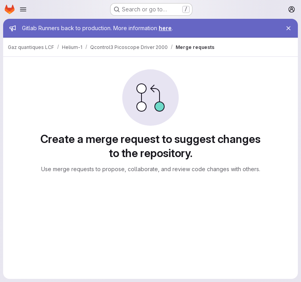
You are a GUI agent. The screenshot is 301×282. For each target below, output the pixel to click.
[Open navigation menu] (23, 9)
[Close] (288, 28)
